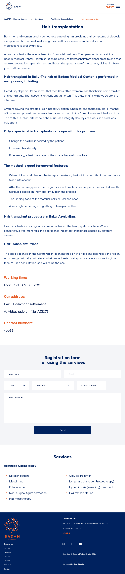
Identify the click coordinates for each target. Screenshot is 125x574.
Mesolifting (16, 481)
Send (63, 430)
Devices (7, 561)
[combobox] (53, 385)
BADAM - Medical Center (13, 6)
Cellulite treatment (80, 475)
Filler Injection (17, 487)
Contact (7, 569)
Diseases (7, 552)
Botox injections (19, 475)
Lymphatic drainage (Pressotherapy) (91, 481)
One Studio (79, 564)
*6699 (110, 6)
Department (8, 544)
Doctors (7, 556)
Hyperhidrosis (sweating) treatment (91, 487)
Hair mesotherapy (20, 498)
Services (39, 19)
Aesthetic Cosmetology (62, 19)
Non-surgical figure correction (28, 493)
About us (7, 565)
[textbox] (53, 385)
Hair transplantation (81, 493)
